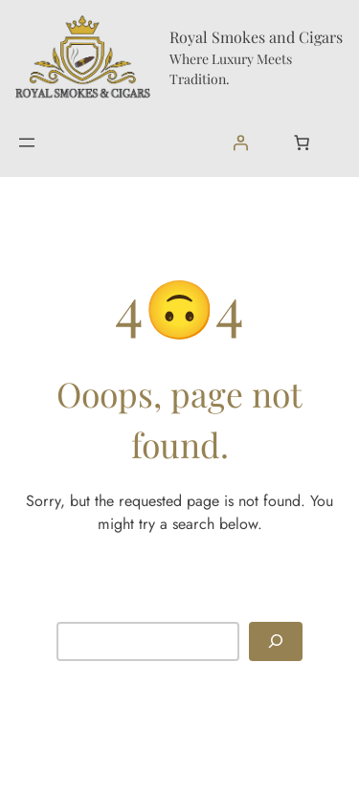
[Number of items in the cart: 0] (301, 142)
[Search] (276, 641)
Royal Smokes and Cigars (256, 37)
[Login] (240, 142)
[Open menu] (26, 142)
